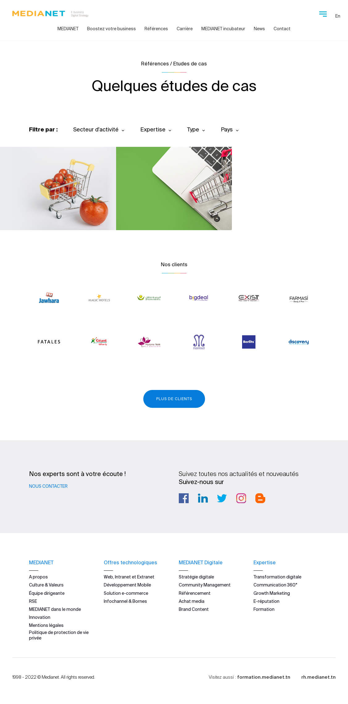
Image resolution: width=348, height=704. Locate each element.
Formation (264, 609)
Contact (282, 28)
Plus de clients (174, 399)
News (259, 28)
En (337, 16)
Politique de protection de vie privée (59, 635)
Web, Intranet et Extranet (129, 576)
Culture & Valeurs (46, 584)
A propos (38, 576)
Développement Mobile (127, 584)
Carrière (185, 28)
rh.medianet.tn (318, 677)
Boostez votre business (111, 28)
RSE (33, 601)
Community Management (205, 584)
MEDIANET (67, 28)
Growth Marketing (272, 593)
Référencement (195, 593)
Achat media (191, 601)
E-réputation (266, 601)
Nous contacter (48, 486)
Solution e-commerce (126, 593)
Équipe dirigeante (47, 593)
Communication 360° (275, 584)
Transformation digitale (277, 576)
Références (156, 28)
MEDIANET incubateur (223, 28)
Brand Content (194, 609)
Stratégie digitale (196, 576)
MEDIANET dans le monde (55, 609)
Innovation (39, 617)
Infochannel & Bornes (125, 601)
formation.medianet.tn (263, 677)
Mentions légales (46, 625)
